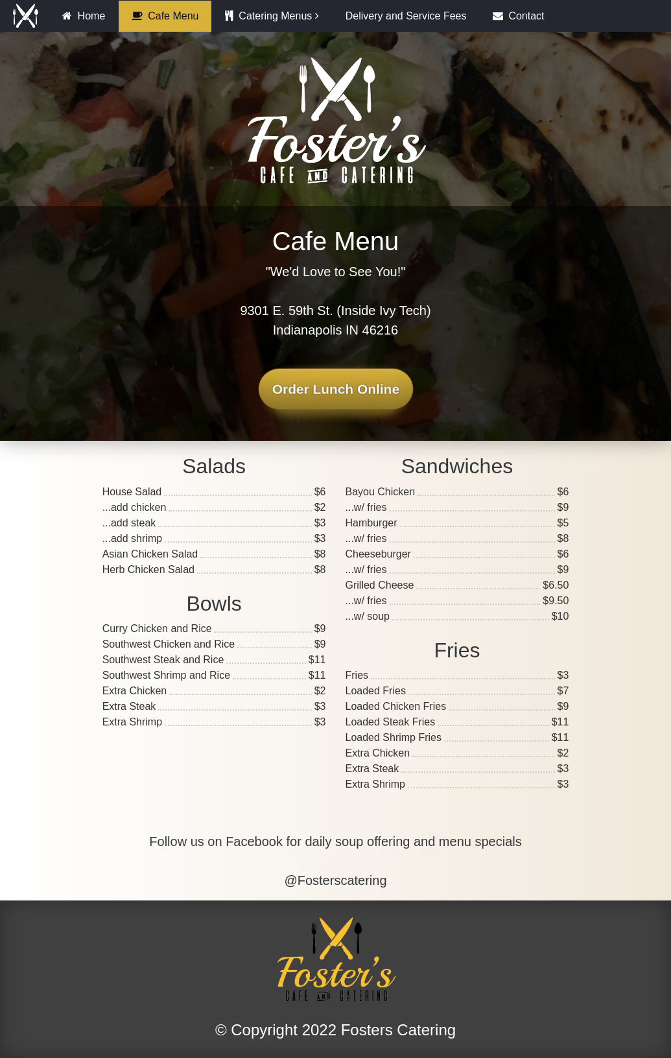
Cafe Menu (165, 15)
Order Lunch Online (335, 389)
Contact (519, 15)
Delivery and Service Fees (406, 15)
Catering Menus (268, 15)
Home (83, 15)
